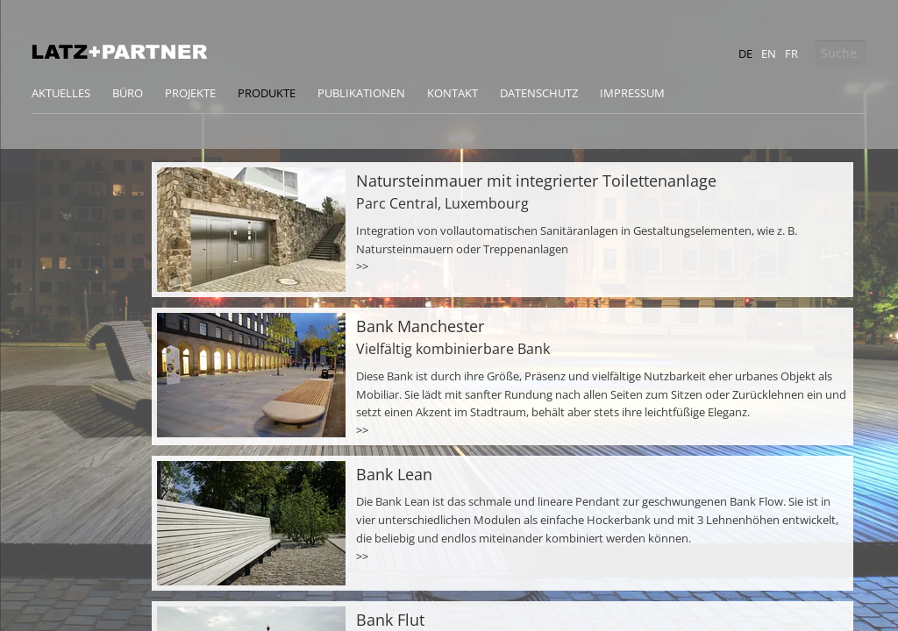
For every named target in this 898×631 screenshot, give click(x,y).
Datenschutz (539, 93)
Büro (127, 93)
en (768, 53)
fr (791, 53)
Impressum (632, 93)
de (745, 53)
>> (362, 266)
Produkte (267, 93)
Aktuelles (61, 93)
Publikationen (361, 93)
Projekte (190, 93)
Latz (119, 52)
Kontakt (452, 93)
